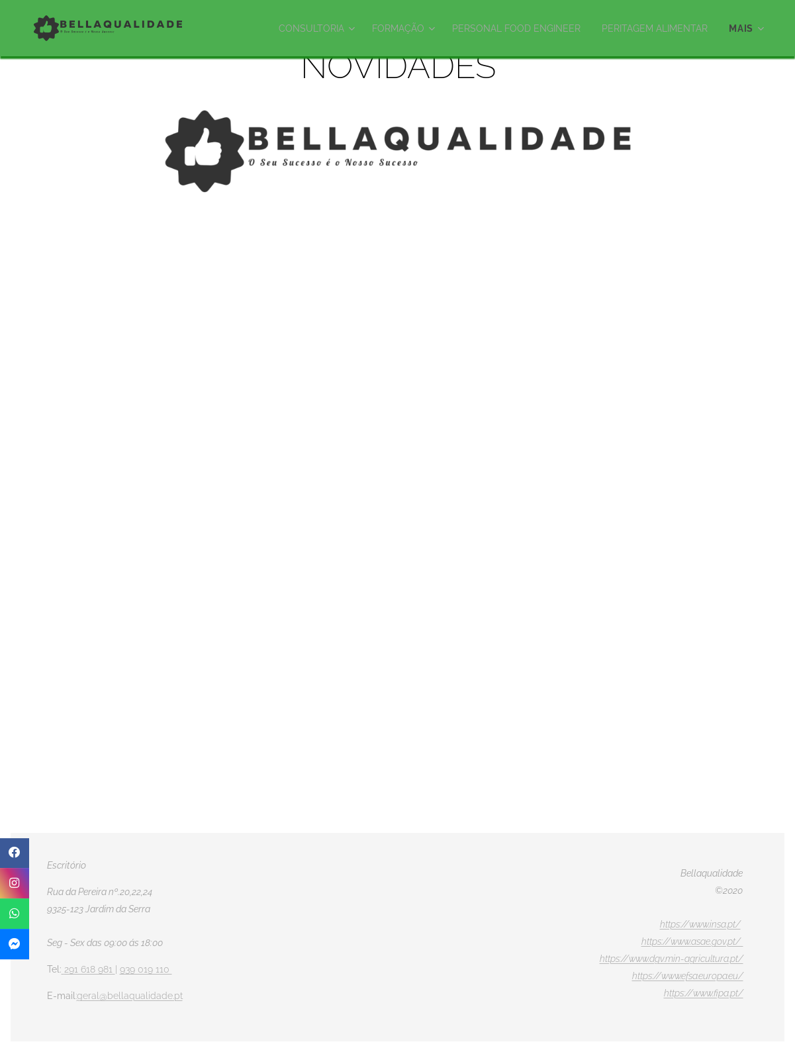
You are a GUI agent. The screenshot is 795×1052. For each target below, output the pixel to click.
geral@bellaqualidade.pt (130, 995)
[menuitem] (297, 28)
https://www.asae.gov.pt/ (692, 941)
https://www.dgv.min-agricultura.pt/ (671, 958)
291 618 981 (89, 969)
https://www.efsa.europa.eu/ (687, 976)
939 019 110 (146, 969)
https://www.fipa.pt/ (703, 993)
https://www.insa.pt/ (700, 924)
